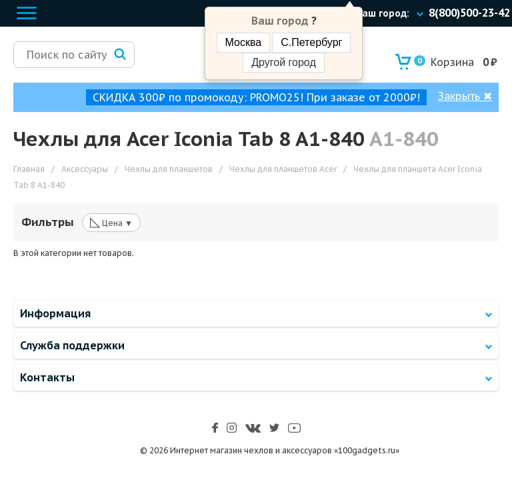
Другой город (283, 62)
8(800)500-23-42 (469, 12)
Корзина (444, 62)
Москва (243, 42)
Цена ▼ (111, 222)
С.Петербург (311, 42)
